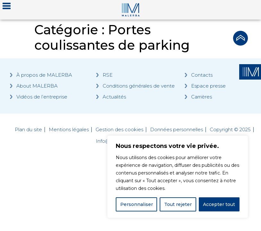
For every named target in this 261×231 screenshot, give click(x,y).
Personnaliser (136, 204)
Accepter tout (219, 204)
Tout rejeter (178, 204)
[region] (177, 176)
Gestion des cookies (119, 130)
